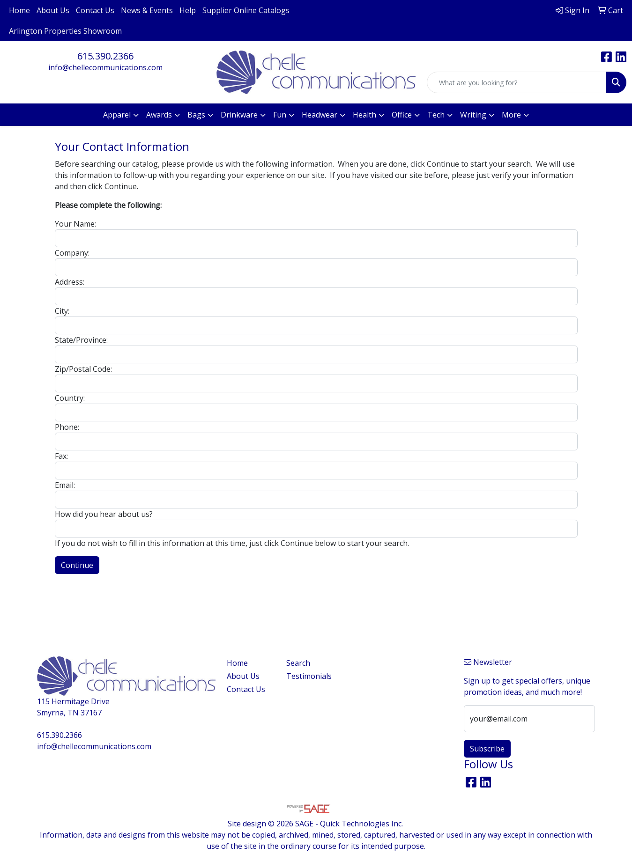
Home (19, 10)
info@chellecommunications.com (105, 67)
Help (187, 10)
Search (298, 663)
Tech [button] (436, 115)
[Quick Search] (517, 82)
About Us (53, 10)
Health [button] (364, 115)
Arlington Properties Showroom (65, 31)
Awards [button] (159, 115)
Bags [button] (196, 115)
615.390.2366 (105, 56)
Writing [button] (473, 115)
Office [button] (402, 115)
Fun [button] (279, 115)
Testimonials (309, 676)
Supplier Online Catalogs (246, 10)
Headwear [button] (319, 115)
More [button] (511, 115)
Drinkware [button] (239, 115)
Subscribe (487, 749)
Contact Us (95, 10)
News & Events (147, 10)
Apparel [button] (117, 115)
